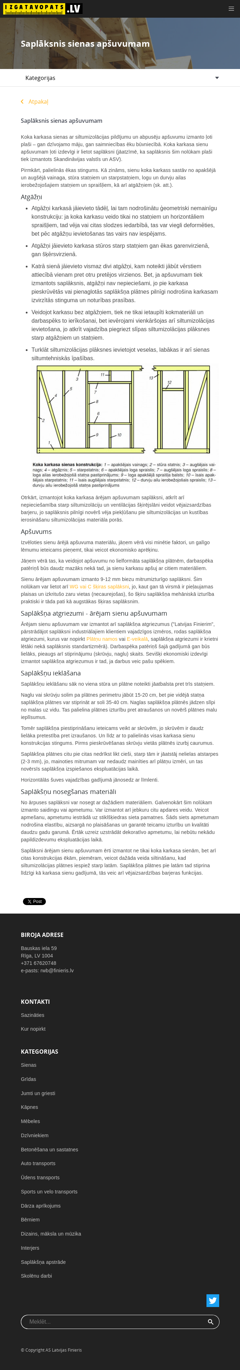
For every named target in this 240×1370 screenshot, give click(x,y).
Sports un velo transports (49, 1192)
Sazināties (32, 1015)
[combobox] (112, 1322)
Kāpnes (29, 1107)
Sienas (28, 1065)
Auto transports (38, 1163)
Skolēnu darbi (36, 1276)
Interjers (30, 1248)
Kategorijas (40, 78)
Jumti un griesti (38, 1093)
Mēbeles (30, 1121)
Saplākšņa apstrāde (43, 1262)
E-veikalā (137, 639)
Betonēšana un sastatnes (49, 1149)
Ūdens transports (40, 1177)
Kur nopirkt (33, 1029)
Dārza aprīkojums (41, 1206)
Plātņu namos (102, 639)
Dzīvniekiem (34, 1135)
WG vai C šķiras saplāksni (99, 586)
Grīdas (28, 1079)
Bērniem (30, 1219)
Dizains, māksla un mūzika (51, 1234)
